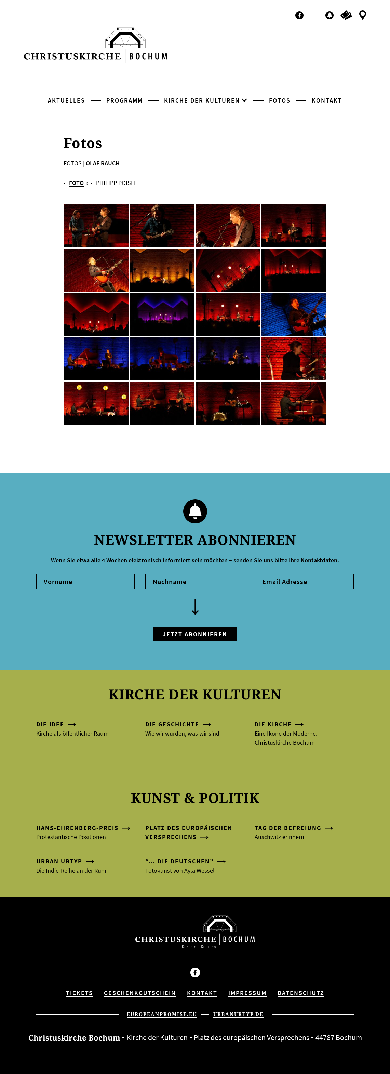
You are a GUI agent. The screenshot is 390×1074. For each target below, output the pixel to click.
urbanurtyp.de (238, 1014)
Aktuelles (66, 100)
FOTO (76, 183)
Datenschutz (301, 993)
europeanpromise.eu (162, 1014)
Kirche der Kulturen (202, 100)
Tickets (79, 993)
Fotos (280, 100)
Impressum (247, 993)
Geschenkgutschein (140, 993)
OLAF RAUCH (103, 163)
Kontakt (327, 100)
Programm (124, 100)
